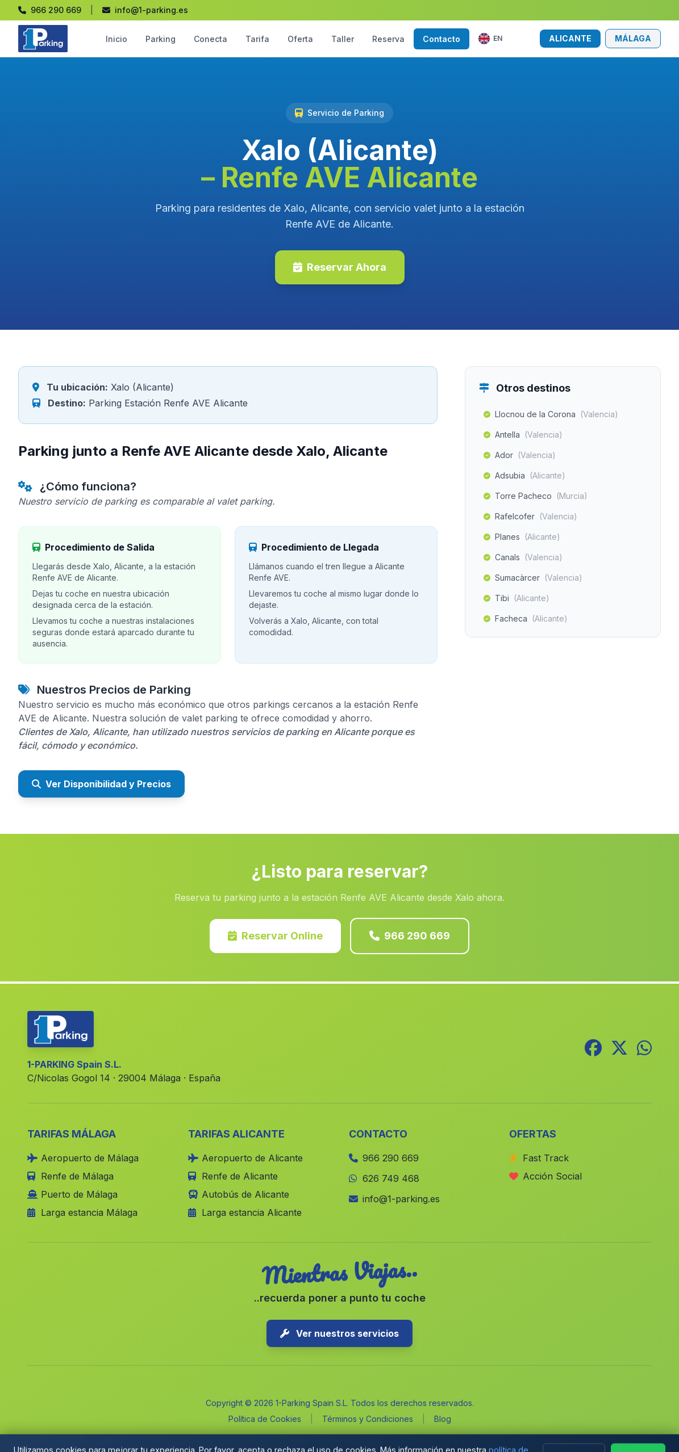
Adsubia (524, 475)
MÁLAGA (633, 38)
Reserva (388, 39)
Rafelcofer (530, 516)
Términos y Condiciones (367, 1419)
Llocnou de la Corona (551, 414)
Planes (522, 537)
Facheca (526, 618)
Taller (342, 39)
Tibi (516, 598)
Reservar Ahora (339, 267)
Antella (523, 434)
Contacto (441, 39)
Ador (520, 455)
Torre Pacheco (536, 496)
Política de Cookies (264, 1419)
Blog (442, 1419)
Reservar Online (275, 936)
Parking (160, 39)
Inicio (116, 39)
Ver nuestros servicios (339, 1333)
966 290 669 (409, 936)
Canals (523, 557)
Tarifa (257, 39)
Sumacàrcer (533, 578)
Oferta (300, 39)
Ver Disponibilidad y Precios (101, 784)
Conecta (210, 39)
